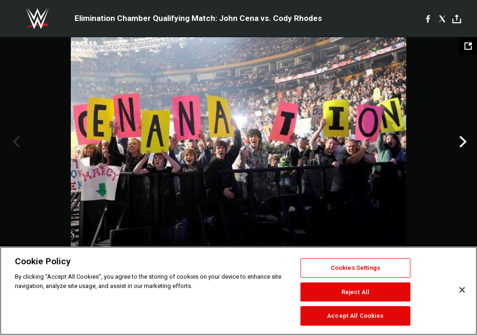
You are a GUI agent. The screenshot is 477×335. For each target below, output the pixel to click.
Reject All (355, 291)
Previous (15, 142)
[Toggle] (457, 18)
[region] (238, 291)
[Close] (462, 290)
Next (462, 142)
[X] (442, 18)
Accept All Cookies (355, 315)
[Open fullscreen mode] (468, 46)
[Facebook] (428, 18)
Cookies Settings (355, 267)
